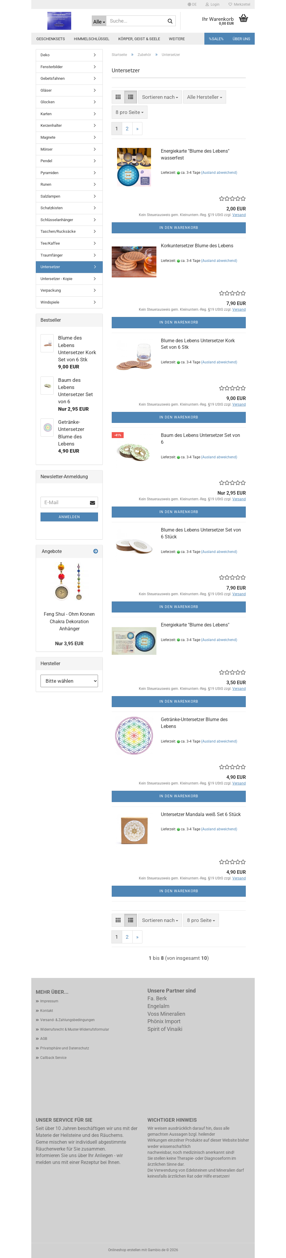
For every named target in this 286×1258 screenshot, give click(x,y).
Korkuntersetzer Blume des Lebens (197, 246)
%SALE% (216, 39)
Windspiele (50, 302)
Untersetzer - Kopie (56, 278)
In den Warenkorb (178, 228)
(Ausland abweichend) (219, 173)
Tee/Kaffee (50, 243)
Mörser (46, 149)
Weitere (177, 39)
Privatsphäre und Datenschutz (64, 1048)
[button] (192, 4)
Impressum (49, 1001)
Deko (45, 55)
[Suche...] (99, 20)
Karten (46, 114)
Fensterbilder (52, 67)
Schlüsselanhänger (57, 220)
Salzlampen (50, 196)
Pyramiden (49, 173)
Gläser (46, 90)
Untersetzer (50, 267)
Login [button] (213, 4)
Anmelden (69, 517)
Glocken (48, 102)
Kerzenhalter (51, 125)
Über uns (241, 39)
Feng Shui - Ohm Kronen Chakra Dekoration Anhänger (69, 621)
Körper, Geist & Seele (139, 39)
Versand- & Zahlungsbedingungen (67, 1020)
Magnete (48, 137)
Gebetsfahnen (53, 78)
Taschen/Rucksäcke (58, 231)
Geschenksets (50, 39)
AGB (43, 1039)
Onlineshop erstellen (124, 1250)
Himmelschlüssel (91, 39)
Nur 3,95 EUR (69, 643)
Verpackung (51, 290)
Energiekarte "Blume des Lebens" (195, 625)
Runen (46, 184)
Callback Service (53, 1058)
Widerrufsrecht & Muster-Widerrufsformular (74, 1029)
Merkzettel (239, 4)
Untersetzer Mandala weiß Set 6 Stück (201, 814)
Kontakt (46, 1011)
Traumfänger (52, 255)
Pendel (46, 161)
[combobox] (160, 97)
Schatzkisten (52, 208)
